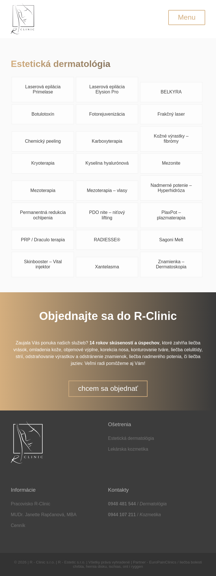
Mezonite (171, 163)
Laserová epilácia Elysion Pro (107, 89)
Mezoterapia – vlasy (107, 190)
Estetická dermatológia (131, 438)
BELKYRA (171, 91)
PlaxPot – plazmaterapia (171, 215)
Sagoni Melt (171, 239)
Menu (187, 17)
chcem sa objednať (108, 388)
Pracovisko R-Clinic (30, 503)
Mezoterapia (42, 190)
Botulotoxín (43, 114)
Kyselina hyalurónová (106, 163)
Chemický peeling (43, 141)
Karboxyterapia (107, 141)
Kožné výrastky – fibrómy (171, 139)
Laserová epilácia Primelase (43, 89)
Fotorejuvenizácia (107, 114)
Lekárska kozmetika (128, 449)
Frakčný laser (171, 114)
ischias (115, 566)
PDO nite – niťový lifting (107, 215)
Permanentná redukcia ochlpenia (43, 215)
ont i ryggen (133, 566)
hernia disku (96, 566)
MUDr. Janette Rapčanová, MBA (43, 514)
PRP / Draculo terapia (43, 239)
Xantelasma (107, 266)
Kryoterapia (43, 163)
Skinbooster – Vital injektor (43, 264)
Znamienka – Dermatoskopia (171, 264)
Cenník (18, 525)
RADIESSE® (107, 239)
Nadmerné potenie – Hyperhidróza (171, 188)
